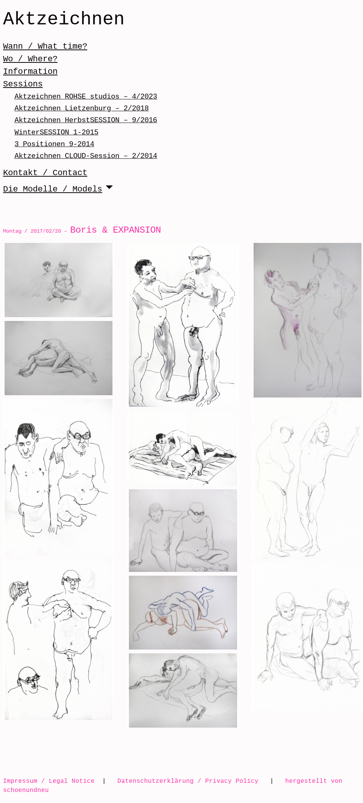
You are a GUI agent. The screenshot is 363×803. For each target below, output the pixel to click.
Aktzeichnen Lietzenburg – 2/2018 (81, 108)
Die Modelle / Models (52, 189)
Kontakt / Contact (45, 172)
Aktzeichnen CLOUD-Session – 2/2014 (85, 156)
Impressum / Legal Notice (49, 780)
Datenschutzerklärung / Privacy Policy (188, 780)
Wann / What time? (45, 46)
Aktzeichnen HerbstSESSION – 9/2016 (85, 120)
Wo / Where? (30, 59)
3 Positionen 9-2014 (54, 144)
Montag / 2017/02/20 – (82, 231)
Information (30, 71)
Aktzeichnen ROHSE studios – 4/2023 (85, 97)
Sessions (23, 84)
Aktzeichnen (64, 19)
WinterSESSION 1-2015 (56, 132)
